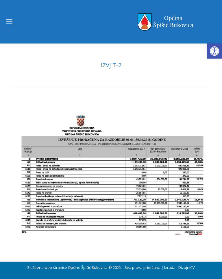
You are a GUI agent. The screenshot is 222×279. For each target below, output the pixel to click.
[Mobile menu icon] (9, 21)
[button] (214, 51)
